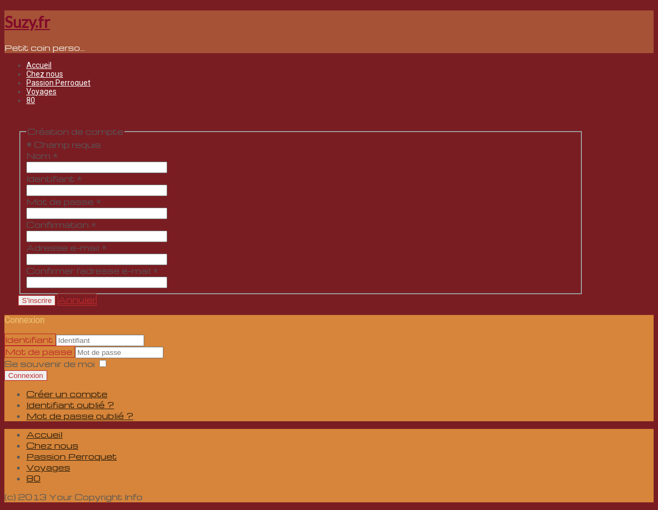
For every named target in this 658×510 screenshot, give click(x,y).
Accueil (39, 65)
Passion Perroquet (58, 82)
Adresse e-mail (66, 247)
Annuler (77, 299)
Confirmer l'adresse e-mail (92, 270)
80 (30, 100)
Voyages (41, 91)
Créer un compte (66, 393)
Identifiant (54, 178)
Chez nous (44, 74)
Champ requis (63, 144)
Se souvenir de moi (49, 363)
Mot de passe (63, 201)
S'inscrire (37, 300)
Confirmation (61, 224)
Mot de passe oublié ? (79, 415)
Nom (42, 155)
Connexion (25, 375)
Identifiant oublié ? (70, 404)
